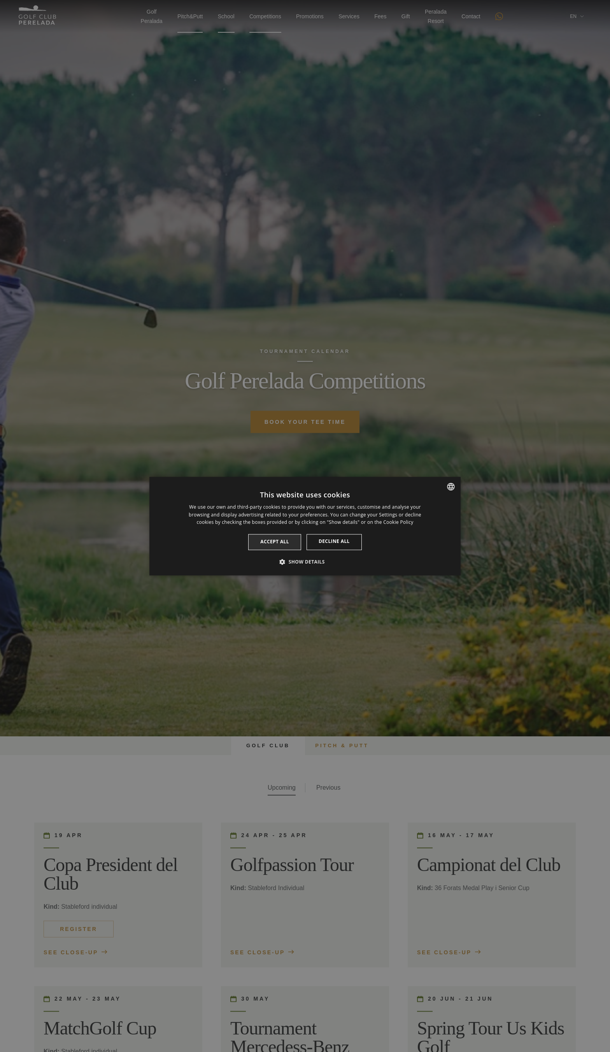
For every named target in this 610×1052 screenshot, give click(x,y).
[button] (305, 562)
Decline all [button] (334, 541)
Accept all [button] (274, 542)
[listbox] (451, 486)
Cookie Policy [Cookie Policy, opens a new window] (398, 522)
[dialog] (305, 526)
